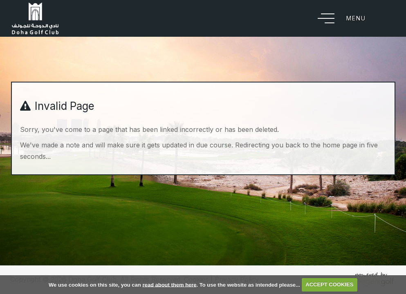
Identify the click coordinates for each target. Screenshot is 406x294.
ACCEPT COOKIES (329, 284)
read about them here (169, 284)
